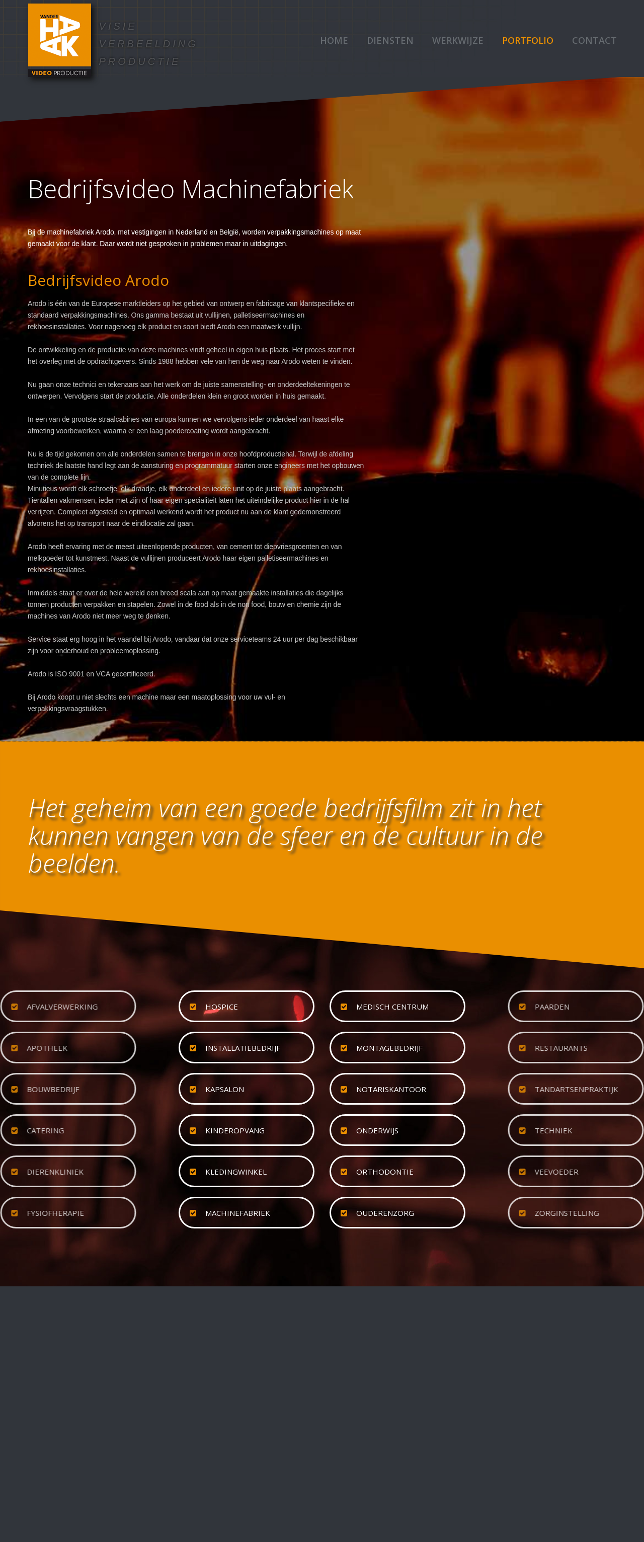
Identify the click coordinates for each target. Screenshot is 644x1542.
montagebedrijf (389, 1048)
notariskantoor (391, 1089)
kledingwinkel (236, 1172)
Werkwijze (458, 40)
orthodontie (385, 1172)
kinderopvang (235, 1130)
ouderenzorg (385, 1213)
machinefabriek (237, 1213)
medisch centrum (392, 1006)
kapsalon (224, 1089)
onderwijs (377, 1130)
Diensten (390, 40)
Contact (594, 40)
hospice (221, 1006)
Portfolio (527, 40)
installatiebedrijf (242, 1048)
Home (334, 40)
